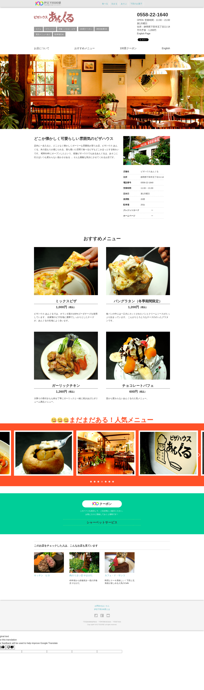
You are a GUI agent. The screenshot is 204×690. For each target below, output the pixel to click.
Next (198, 455)
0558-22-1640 (152, 14)
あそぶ (124, 4)
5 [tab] (106, 481)
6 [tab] (109, 481)
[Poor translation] (10, 647)
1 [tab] (91, 481)
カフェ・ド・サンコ (115, 575)
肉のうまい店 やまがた (81, 575)
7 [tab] (113, 481)
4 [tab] (102, 481)
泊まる (114, 4)
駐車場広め (59, 34)
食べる (105, 4)
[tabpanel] (79, 453)
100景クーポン (86, 29)
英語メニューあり (43, 34)
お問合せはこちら (102, 606)
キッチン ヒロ (42, 575)
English (166, 48)
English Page (143, 33)
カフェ (38, 29)
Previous (6, 455)
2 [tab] (94, 481)
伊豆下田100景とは (102, 609)
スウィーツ (50, 29)
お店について (41, 48)
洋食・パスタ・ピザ (67, 29)
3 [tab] (98, 481)
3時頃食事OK (101, 29)
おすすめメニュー (84, 48)
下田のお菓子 (136, 4)
